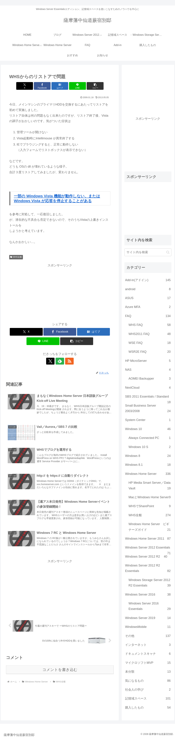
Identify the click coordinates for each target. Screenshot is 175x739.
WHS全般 (16, 257)
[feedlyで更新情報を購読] (59, 361)
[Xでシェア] (26, 86)
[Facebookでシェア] (43, 86)
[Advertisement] (59, 292)
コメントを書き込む (59, 670)
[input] (147, 252)
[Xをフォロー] (52, 361)
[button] (94, 86)
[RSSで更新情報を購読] (67, 361)
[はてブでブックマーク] (60, 86)
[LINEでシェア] (77, 86)
